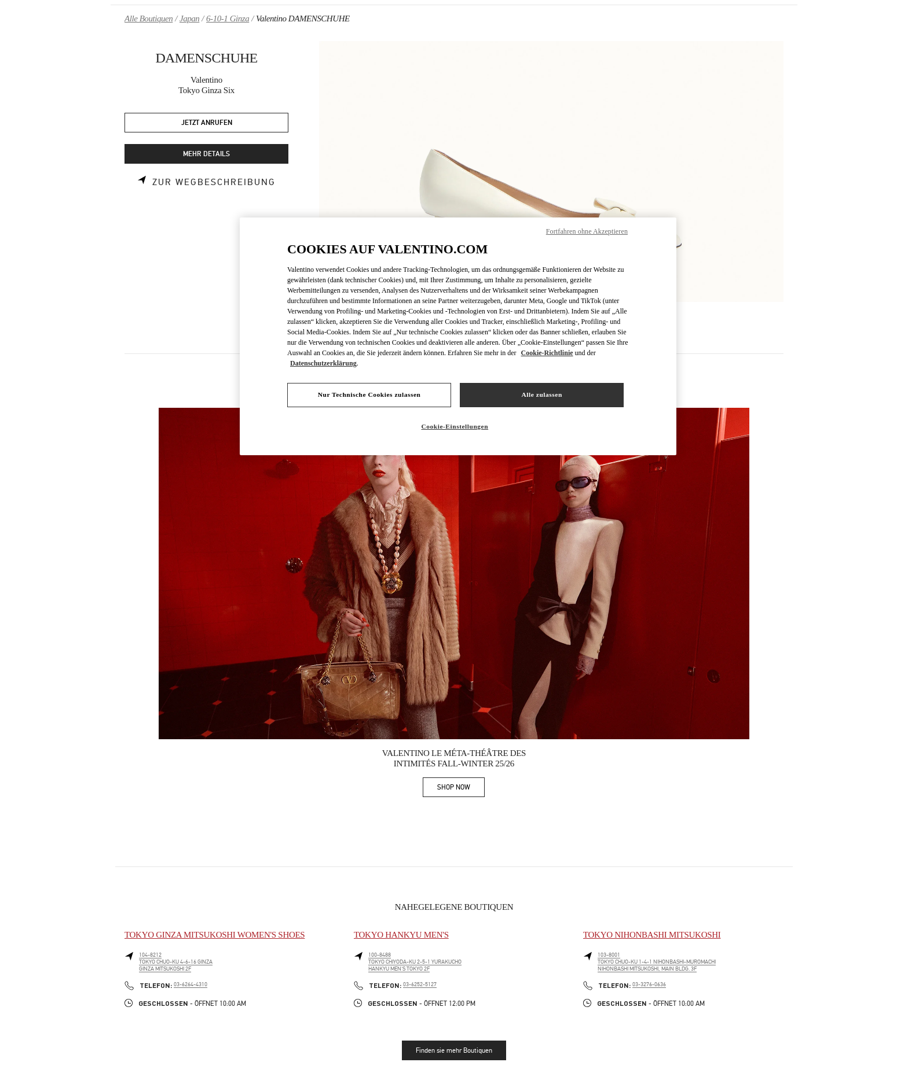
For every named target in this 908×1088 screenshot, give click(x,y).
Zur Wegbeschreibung (214, 182)
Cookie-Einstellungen (454, 426)
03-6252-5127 (420, 984)
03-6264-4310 (190, 984)
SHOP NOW (461, 789)
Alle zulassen (542, 394)
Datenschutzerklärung (323, 363)
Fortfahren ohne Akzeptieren (587, 231)
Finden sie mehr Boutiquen (454, 1050)
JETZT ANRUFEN (206, 123)
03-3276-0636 (649, 984)
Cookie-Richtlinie (547, 353)
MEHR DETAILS (206, 154)
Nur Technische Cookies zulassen (369, 394)
